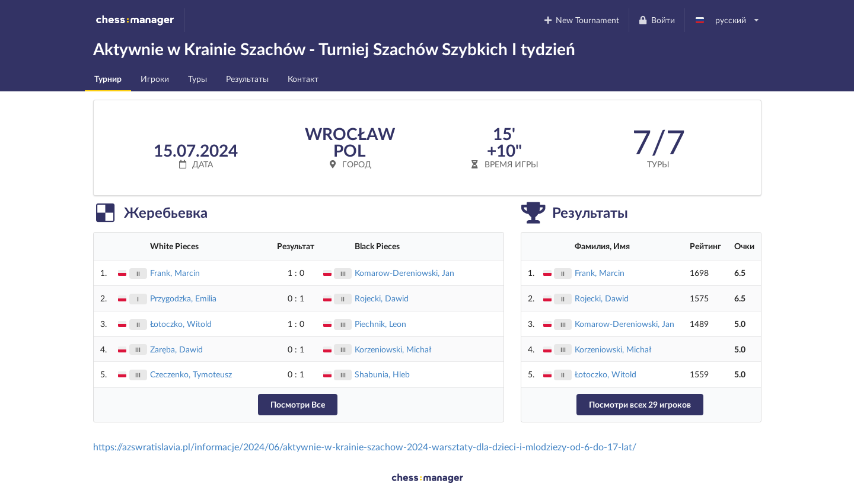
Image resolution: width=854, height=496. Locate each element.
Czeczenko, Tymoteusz (191, 374)
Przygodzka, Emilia (183, 298)
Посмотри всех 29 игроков (640, 404)
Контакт (303, 79)
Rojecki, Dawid (382, 298)
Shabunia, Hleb (382, 374)
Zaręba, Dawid (176, 349)
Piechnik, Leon (380, 324)
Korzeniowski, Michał (393, 349)
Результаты (247, 79)
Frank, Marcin (175, 273)
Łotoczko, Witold (181, 324)
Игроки (155, 79)
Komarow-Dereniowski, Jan (404, 273)
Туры (197, 79)
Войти (656, 20)
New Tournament (581, 20)
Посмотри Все (297, 404)
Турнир (108, 79)
